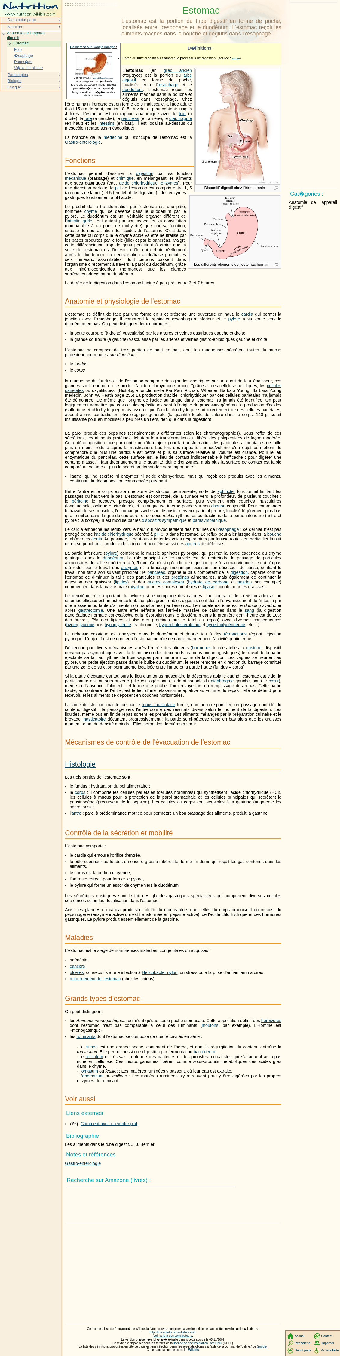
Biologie (14, 80)
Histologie (80, 764)
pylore (234, 319)
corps (80, 792)
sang (249, 610)
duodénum (132, 89)
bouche (274, 534)
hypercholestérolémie (180, 624)
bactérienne (205, 1051)
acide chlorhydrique (138, 183)
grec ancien (178, 70)
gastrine (253, 647)
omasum (89, 1071)
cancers (77, 966)
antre (76, 813)
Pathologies (18, 74)
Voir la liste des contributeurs (172, 1335)
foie (182, 113)
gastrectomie (90, 610)
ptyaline (137, 586)
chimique (125, 178)
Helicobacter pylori (159, 972)
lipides (121, 582)
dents (96, 539)
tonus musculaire (158, 704)
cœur (274, 680)
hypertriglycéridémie (225, 624)
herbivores (271, 1020)
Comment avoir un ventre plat (109, 1123)
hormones (201, 647)
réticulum (94, 1056)
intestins (107, 123)
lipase (208, 586)
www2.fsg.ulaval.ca (103, 78)
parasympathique (209, 520)
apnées (192, 543)
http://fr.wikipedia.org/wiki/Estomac (173, 1332)
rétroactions (235, 634)
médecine (112, 137)
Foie (18, 49)
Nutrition (15, 27)
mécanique (75, 178)
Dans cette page (22, 19)
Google (262, 1346)
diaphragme (180, 118)
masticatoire (94, 719)
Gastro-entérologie (83, 142)
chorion (218, 506)
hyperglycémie (80, 624)
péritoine (80, 501)
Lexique (14, 87)
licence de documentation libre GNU (198, 1343)
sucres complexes (166, 582)
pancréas (130, 118)
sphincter (226, 491)
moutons (210, 1025)
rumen (91, 1047)
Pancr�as (23, 62)
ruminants (85, 1036)
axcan (236, 58)
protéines (180, 577)
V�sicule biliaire (28, 68)
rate (88, 118)
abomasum (92, 1075)
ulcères (77, 972)
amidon (244, 582)
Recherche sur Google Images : (93, 47)
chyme (90, 211)
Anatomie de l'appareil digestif (26, 35)
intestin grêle (79, 221)
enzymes (169, 183)
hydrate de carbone (208, 582)
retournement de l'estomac (95, 978)
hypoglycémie (118, 624)
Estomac (21, 43)
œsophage (168, 84)
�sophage (23, 55)
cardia (247, 314)
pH (118, 187)
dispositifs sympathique (164, 520)
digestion (144, 173)
